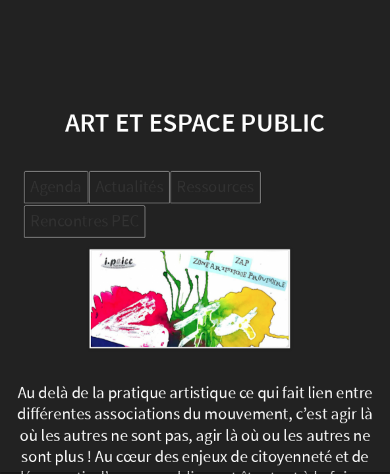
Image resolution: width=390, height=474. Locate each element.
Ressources (215, 187)
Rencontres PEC (84, 221)
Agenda (56, 187)
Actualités (129, 187)
